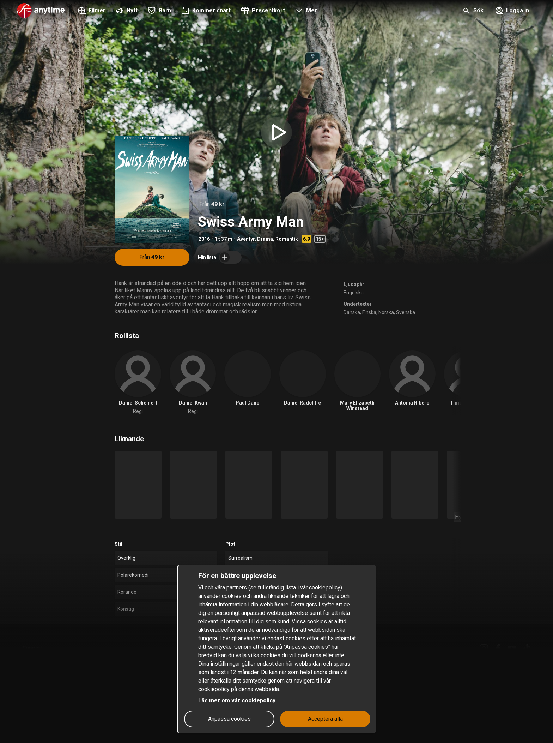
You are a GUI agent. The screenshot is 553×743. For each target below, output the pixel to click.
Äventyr (246, 239)
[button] (305, 11)
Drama (265, 239)
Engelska (354, 292)
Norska (386, 312)
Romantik (286, 239)
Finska (369, 312)
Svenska (405, 312)
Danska (352, 312)
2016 (204, 239)
